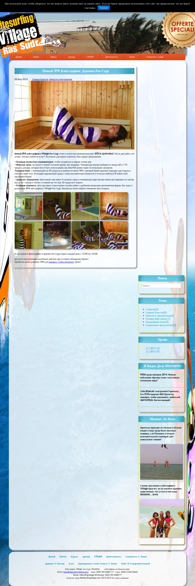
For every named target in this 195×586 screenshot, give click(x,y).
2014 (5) (155, 351)
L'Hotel (90, 56)
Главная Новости (40, 79)
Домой (19, 56)
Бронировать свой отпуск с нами (97, 563)
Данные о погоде (55, 563)
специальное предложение (161, 325)
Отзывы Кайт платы (158, 318)
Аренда (71, 56)
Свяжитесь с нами (154, 56)
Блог (71, 563)
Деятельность (111, 56)
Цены (132, 56)
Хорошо (104, 8)
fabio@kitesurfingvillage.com (76, 572)
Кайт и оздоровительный (135, 563)
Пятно (36, 56)
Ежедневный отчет (157, 321)
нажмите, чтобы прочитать (61, 261)
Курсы (53, 56)
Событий (152, 309)
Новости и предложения (60, 79)
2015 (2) (155, 348)
